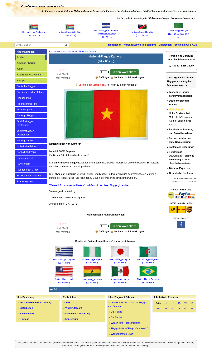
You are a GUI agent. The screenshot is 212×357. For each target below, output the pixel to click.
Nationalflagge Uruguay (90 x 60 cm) (64, 259)
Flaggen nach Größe (28, 169)
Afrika (20, 57)
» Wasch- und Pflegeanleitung (124, 323)
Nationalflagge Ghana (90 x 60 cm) (92, 279)
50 (185, 308)
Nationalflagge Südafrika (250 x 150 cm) (33, 32)
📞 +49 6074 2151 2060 (181, 65)
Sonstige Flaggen (26, 115)
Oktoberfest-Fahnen (29, 175)
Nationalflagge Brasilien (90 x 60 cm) (148, 279)
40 (172, 308)
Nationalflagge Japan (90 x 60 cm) (120, 259)
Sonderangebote (25, 158)
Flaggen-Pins (24, 98)
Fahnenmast (23, 164)
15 (179, 303)
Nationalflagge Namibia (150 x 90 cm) (142, 32)
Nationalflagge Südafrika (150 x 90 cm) (70, 32)
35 (166, 308)
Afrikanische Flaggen (87, 51)
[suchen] (66, 44)
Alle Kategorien (25, 181)
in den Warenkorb (124, 72)
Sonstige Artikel (25, 140)
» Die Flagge (115, 312)
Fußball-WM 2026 (26, 152)
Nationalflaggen (26, 52)
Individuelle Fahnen (27, 146)
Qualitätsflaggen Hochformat (25, 123)
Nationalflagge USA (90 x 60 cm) (64, 279)
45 (179, 308)
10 (172, 303)
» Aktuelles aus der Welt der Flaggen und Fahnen (127, 304)
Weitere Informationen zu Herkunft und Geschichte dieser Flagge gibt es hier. (89, 185)
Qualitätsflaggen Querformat (25, 133)
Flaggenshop (114, 44)
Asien (20, 69)
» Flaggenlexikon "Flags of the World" (128, 328)
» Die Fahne (115, 317)
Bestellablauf (181, 44)
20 (185, 303)
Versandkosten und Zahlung (140, 44)
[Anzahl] (103, 72)
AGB (194, 44)
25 (192, 303)
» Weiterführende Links (120, 334)
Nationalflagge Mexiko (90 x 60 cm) (120, 279)
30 (158, 308)
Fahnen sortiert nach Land (30, 92)
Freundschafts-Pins (27, 104)
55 (192, 308)
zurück (54, 289)
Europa (21, 80)
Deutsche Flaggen (26, 86)
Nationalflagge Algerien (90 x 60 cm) (148, 259)
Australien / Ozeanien (29, 74)
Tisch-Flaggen (24, 109)
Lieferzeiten (165, 44)
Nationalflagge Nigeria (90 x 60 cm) (92, 259)
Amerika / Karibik (26, 63)
